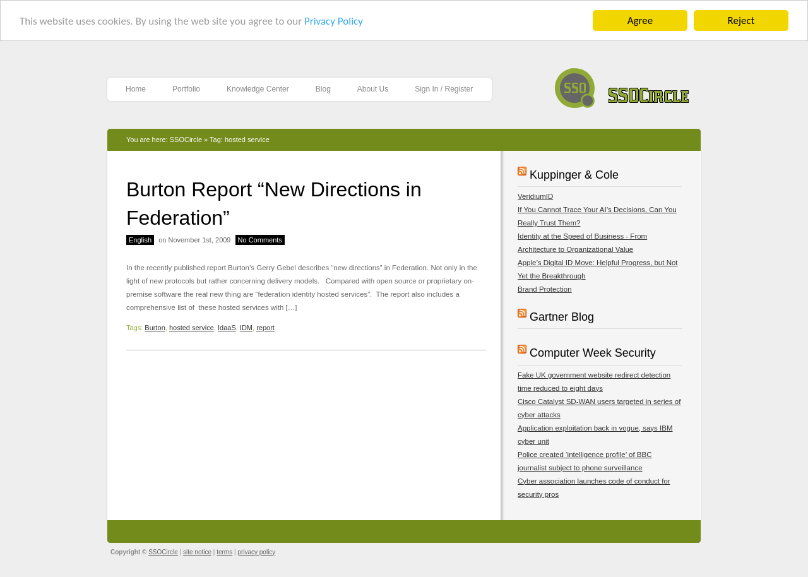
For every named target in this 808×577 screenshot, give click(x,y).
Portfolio (186, 89)
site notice (197, 552)
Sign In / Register (444, 89)
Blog (323, 89)
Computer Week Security (593, 353)
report (265, 327)
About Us (372, 89)
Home (136, 89)
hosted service (191, 327)
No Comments (260, 240)
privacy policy (256, 552)
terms (224, 552)
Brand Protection (545, 289)
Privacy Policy (333, 21)
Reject (741, 20)
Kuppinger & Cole (574, 175)
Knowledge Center (258, 89)
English (140, 240)
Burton (155, 327)
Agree (640, 20)
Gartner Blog (562, 317)
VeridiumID (535, 196)
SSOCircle (622, 85)
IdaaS (227, 327)
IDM (246, 327)
